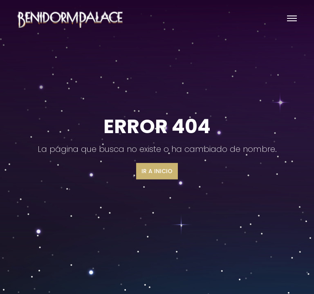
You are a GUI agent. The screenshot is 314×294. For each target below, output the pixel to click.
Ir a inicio (157, 171)
